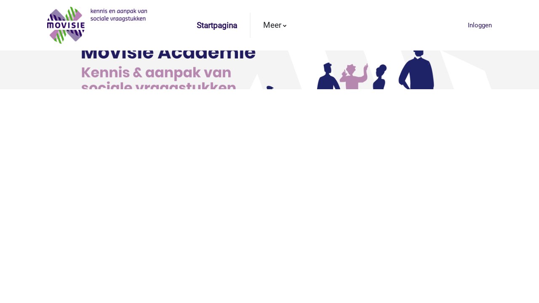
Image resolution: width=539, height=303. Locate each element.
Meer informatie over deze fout (61, 196)
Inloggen (480, 25)
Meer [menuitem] (272, 25)
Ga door (270, 230)
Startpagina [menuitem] (217, 25)
